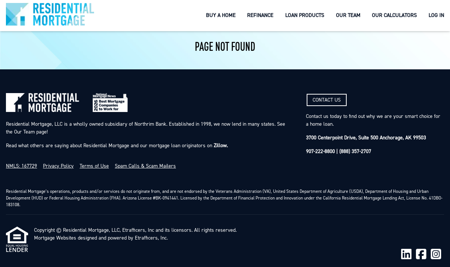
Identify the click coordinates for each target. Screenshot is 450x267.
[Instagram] (436, 254)
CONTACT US (327, 100)
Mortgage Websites (55, 238)
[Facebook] (421, 254)
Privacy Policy (58, 166)
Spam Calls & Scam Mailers (145, 166)
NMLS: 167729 (21, 166)
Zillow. (220, 145)
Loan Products (304, 15)
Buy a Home (221, 15)
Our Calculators (394, 15)
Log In (436, 15)
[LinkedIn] (406, 254)
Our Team (348, 15)
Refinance (260, 15)
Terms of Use (94, 166)
